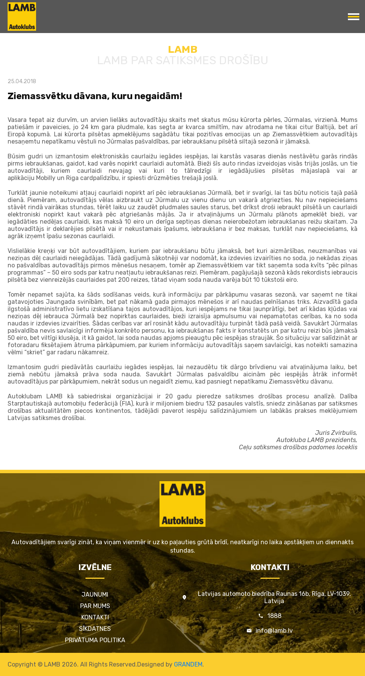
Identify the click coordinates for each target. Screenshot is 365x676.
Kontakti (95, 617)
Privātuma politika (95, 640)
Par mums (95, 606)
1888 (274, 615)
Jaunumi (95, 594)
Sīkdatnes (95, 628)
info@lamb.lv (274, 630)
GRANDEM (188, 664)
